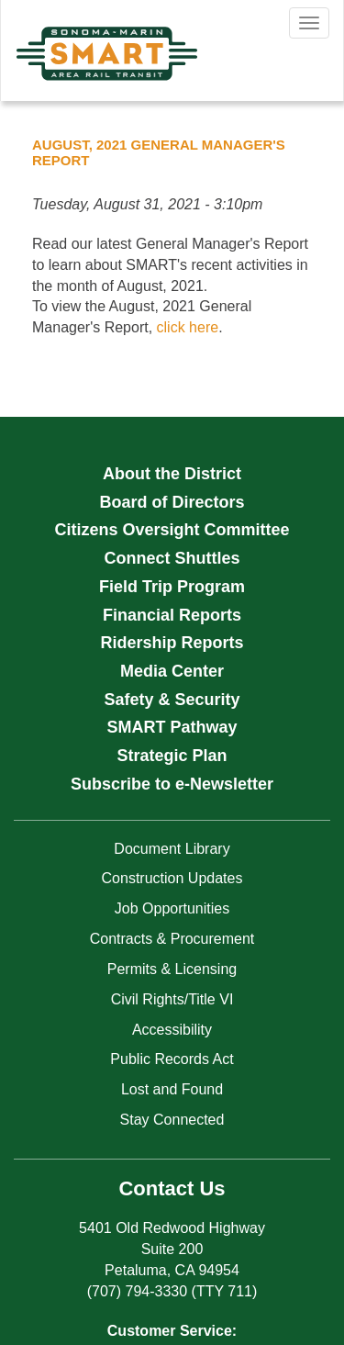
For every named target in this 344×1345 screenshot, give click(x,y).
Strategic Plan (172, 755)
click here (188, 327)
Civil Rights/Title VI (172, 999)
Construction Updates (172, 878)
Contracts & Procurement (172, 939)
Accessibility (172, 1029)
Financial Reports (172, 615)
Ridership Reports (171, 642)
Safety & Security (171, 699)
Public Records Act (171, 1059)
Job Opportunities (172, 908)
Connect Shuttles (171, 558)
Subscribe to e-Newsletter (172, 784)
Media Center (172, 671)
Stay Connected (172, 1119)
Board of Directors (171, 502)
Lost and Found (172, 1089)
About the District (172, 474)
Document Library (171, 849)
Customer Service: (172, 1331)
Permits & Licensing (172, 969)
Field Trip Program (172, 586)
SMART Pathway (171, 727)
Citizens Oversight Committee (171, 530)
